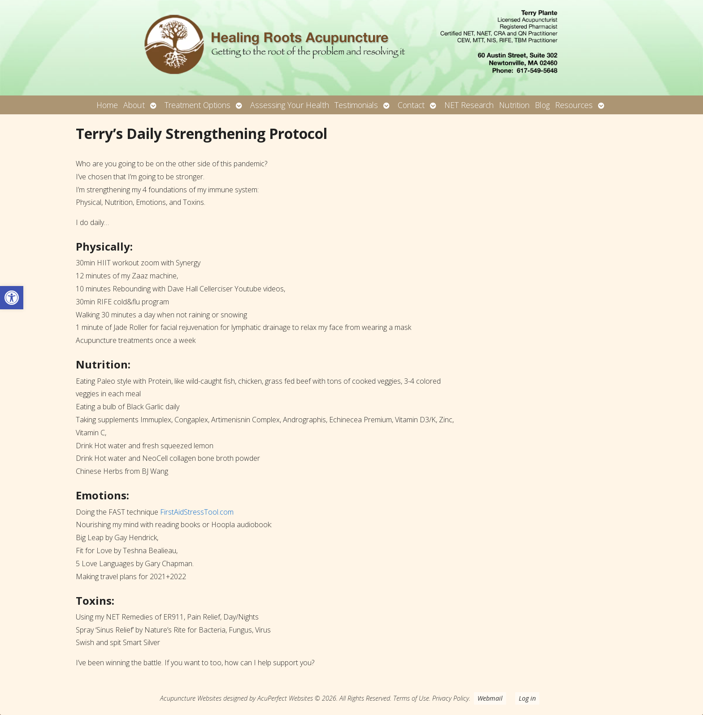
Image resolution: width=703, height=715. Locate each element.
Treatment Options (197, 105)
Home (107, 105)
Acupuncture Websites (190, 698)
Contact (411, 105)
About (134, 105)
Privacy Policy (450, 698)
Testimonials (356, 105)
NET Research (469, 105)
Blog (542, 105)
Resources (574, 105)
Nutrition (514, 105)
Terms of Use (411, 698)
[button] (11, 297)
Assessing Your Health (289, 105)
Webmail (490, 698)
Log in (527, 698)
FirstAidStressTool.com (197, 512)
